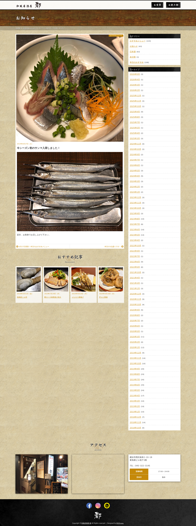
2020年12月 (135, 293)
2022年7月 (135, 256)
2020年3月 (135, 336)
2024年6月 (135, 165)
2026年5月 (135, 74)
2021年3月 (135, 283)
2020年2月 (135, 342)
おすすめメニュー (116, 36)
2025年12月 (135, 95)
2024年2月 (135, 186)
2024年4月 (135, 176)
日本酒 (133, 51)
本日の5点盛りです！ (113, 246)
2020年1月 (135, 347)
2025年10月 (135, 106)
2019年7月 (135, 379)
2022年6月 (135, 261)
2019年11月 (135, 358)
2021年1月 (135, 288)
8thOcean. (120, 523)
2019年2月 (135, 406)
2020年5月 (135, 331)
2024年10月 (135, 149)
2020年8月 (135, 315)
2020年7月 (135, 320)
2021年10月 (135, 272)
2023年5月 (135, 234)
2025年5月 (135, 127)
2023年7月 (135, 224)
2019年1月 (135, 411)
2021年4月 (135, 277)
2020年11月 (135, 299)
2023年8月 (135, 218)
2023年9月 (135, 213)
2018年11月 (135, 422)
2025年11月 (135, 101)
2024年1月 (135, 192)
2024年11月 (135, 143)
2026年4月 (135, 79)
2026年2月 (135, 90)
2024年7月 (135, 159)
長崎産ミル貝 (22, 297)
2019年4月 (135, 395)
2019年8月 (135, 374)
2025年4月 (135, 133)
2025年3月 (135, 138)
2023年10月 (135, 208)
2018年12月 (135, 417)
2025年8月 (135, 117)
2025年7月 (135, 122)
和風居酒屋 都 (86, 523)
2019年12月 (135, 352)
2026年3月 (135, 84)
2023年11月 (135, 202)
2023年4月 (135, 240)
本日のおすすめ (137, 62)
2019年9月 (135, 368)
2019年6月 (135, 384)
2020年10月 (135, 304)
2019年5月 (135, 390)
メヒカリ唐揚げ (78, 297)
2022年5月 (135, 267)
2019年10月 (135, 363)
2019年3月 (135, 401)
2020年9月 (135, 309)
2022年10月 (135, 245)
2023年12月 (135, 197)
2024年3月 (135, 181)
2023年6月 (135, 229)
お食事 (157, 5)
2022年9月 (135, 251)
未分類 (133, 57)
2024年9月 (135, 154)
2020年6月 (135, 326)
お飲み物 (173, 5)
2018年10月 (135, 427)
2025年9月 (135, 111)
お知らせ (134, 46)
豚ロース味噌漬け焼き (52, 297)
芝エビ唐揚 (103, 297)
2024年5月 (135, 170)
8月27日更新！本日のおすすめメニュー (32, 246)
